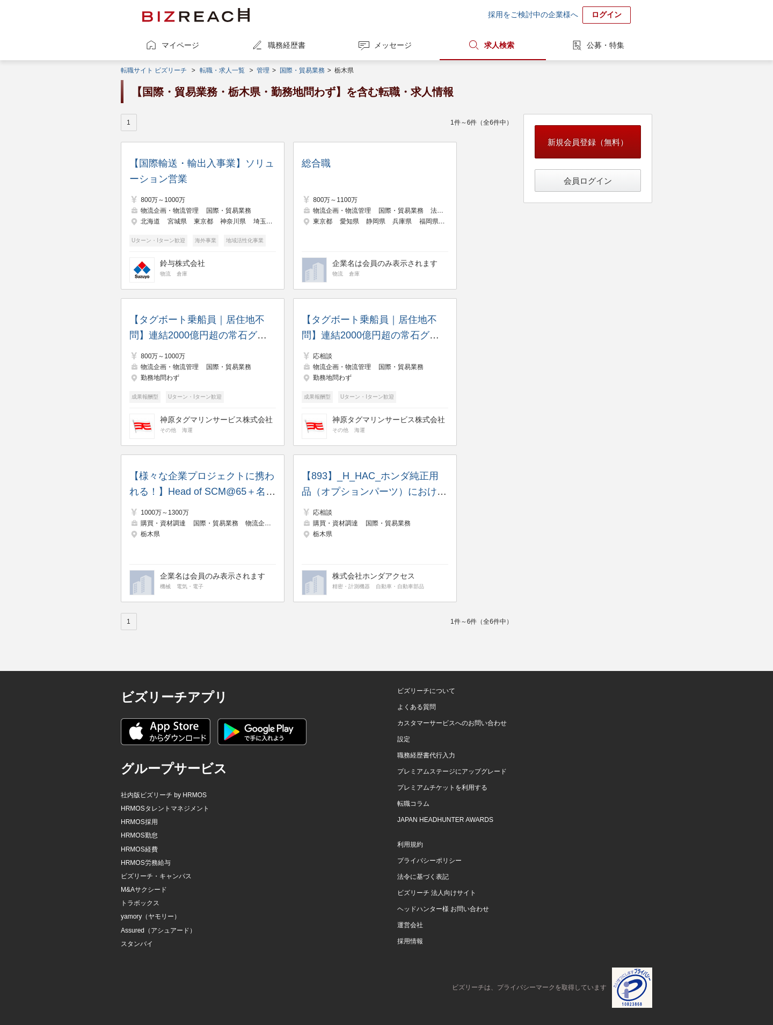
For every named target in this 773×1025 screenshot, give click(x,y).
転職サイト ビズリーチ (154, 70)
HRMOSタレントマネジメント (165, 808)
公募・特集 (605, 45)
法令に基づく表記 (423, 876)
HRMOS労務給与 (146, 863)
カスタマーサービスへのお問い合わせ (452, 723)
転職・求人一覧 (222, 70)
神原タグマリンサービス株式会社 (216, 419)
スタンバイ (137, 944)
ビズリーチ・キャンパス (156, 876)
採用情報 (410, 941)
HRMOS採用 (139, 822)
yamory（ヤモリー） (150, 916)
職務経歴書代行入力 (426, 755)
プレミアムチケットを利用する (442, 787)
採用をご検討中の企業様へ (533, 14)
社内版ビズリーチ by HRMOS (164, 795)
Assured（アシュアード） (158, 930)
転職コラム (413, 803)
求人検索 (499, 45)
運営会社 (410, 925)
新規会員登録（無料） (588, 142)
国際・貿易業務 (302, 70)
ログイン (607, 14)
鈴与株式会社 (182, 263)
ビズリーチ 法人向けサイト (436, 893)
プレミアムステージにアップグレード (452, 771)
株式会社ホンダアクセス (373, 576)
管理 (263, 70)
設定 (403, 739)
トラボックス (140, 903)
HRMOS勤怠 (139, 835)
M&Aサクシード (144, 889)
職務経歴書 (286, 45)
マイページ (180, 45)
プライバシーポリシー (429, 860)
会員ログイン (588, 180)
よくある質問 (416, 707)
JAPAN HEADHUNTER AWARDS (445, 820)
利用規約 (410, 844)
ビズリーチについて (426, 691)
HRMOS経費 (139, 849)
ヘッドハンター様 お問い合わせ (443, 909)
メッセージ (393, 45)
